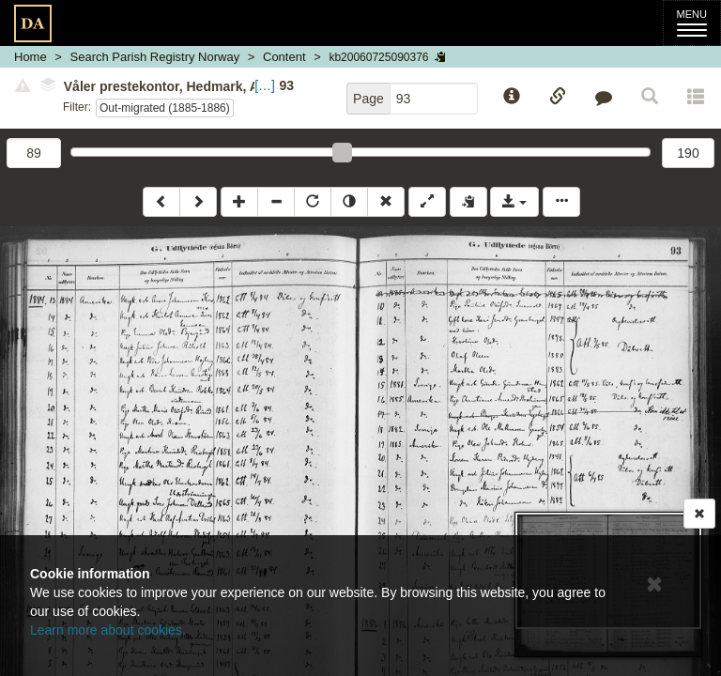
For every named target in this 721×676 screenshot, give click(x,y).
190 (687, 153)
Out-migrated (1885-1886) (165, 108)
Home (30, 57)
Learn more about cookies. (108, 630)
